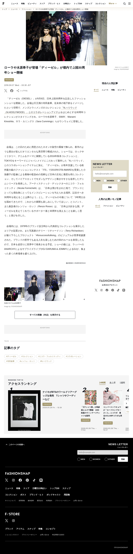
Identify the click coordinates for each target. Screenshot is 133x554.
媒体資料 (31, 500)
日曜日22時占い (39, 488)
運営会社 (40, 500)
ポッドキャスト (54, 495)
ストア (42, 3)
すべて (96, 90)
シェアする (21, 90)
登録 (110, 187)
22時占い (67, 3)
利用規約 (49, 500)
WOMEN (110, 181)
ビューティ (32, 3)
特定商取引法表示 (58, 535)
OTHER (124, 181)
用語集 (67, 495)
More (113, 3)
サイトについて (10, 500)
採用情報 (22, 500)
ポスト (23, 495)
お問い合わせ (78, 500)
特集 (23, 3)
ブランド (9, 529)
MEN (98, 181)
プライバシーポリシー (62, 500)
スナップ (88, 3)
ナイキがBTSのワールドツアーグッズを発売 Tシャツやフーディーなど (60, 396)
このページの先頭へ (15, 444)
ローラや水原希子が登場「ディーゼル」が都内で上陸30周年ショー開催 (62, 9)
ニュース (14, 3)
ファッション (27, 9)
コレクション (100, 3)
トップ (4, 9)
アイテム (20, 529)
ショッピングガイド (12, 535)
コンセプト (51, 529)
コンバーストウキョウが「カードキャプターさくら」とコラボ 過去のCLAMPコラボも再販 (112, 413)
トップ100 (78, 3)
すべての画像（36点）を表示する (45, 315)
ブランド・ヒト (54, 3)
